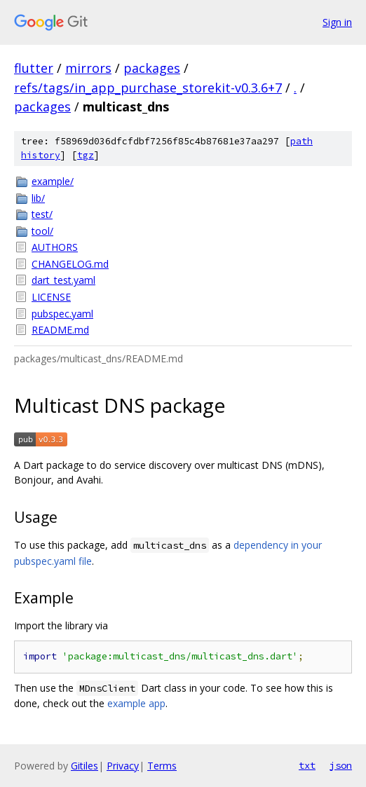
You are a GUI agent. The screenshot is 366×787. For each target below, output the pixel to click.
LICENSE (51, 296)
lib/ (38, 198)
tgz (85, 155)
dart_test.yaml (63, 280)
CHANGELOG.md (70, 264)
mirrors (88, 68)
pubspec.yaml (62, 313)
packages (151, 68)
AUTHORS (55, 247)
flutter (33, 68)
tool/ (42, 231)
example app (136, 703)
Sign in (337, 22)
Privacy (123, 765)
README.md (60, 329)
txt (307, 765)
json (341, 765)
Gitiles (84, 765)
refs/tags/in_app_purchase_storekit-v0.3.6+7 (148, 87)
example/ (53, 181)
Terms (162, 765)
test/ (42, 214)
